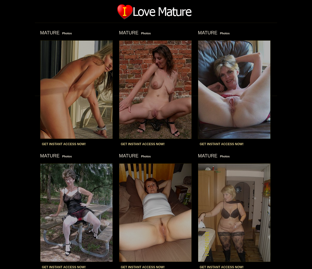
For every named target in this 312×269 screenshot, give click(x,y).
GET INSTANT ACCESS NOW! (64, 144)
